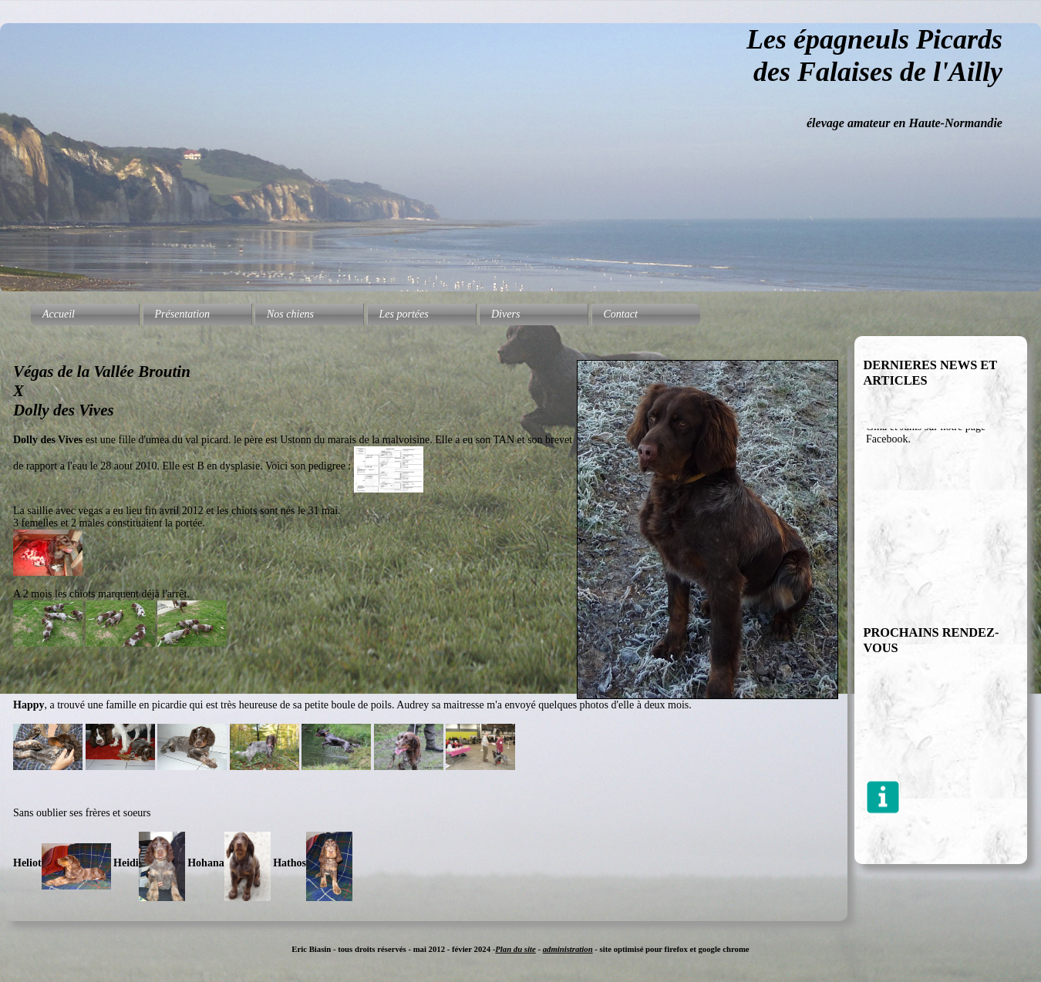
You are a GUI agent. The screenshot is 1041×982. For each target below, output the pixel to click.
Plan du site (515, 948)
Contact (621, 314)
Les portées (404, 314)
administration (568, 948)
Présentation (183, 314)
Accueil (58, 314)
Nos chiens (290, 314)
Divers (505, 314)
